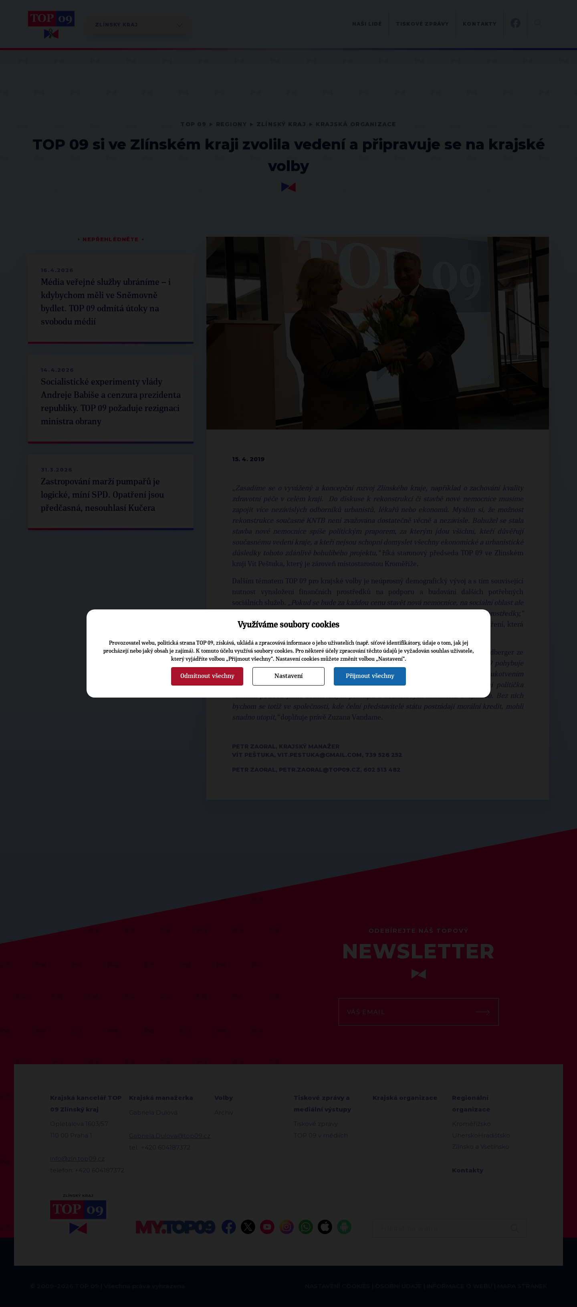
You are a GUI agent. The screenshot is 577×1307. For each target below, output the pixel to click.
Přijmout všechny (370, 676)
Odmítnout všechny (207, 676)
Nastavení (288, 676)
